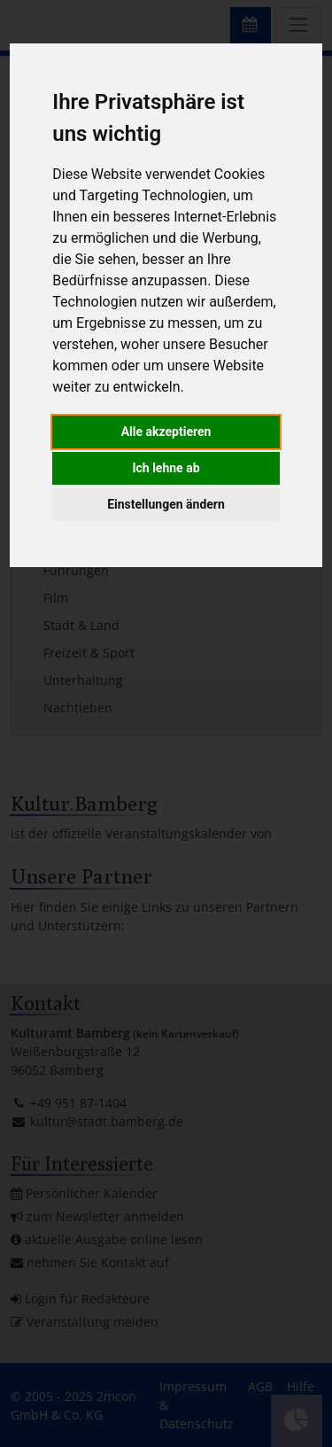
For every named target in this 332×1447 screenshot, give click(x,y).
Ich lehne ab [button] (165, 468)
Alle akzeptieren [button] (166, 431)
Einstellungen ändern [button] (166, 504)
